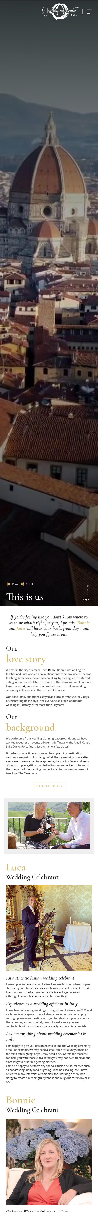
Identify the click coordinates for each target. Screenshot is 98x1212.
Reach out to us (49, 786)
